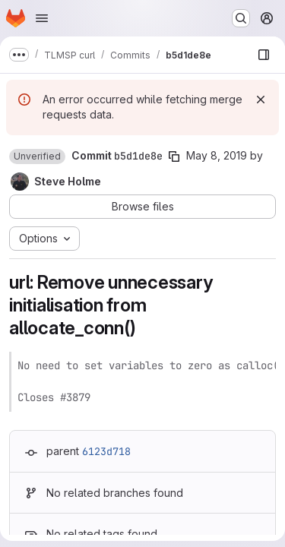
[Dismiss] (261, 99)
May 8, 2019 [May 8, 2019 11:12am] (216, 155)
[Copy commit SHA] (174, 156)
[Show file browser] (264, 55)
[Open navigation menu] (42, 18)
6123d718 (106, 451)
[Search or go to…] (241, 18)
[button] (37, 156)
